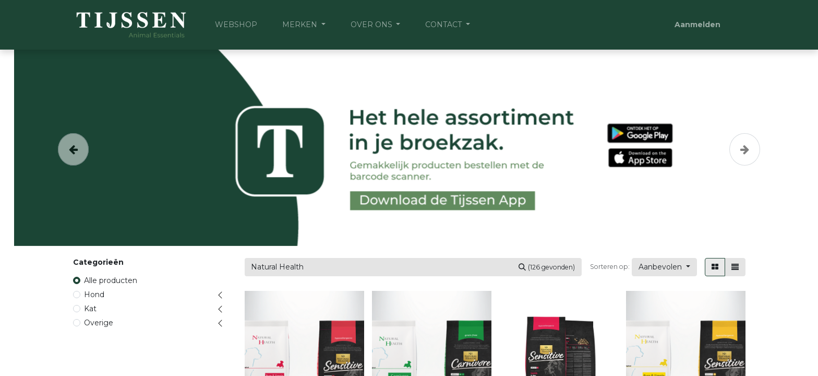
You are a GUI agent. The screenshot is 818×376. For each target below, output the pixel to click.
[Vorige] (73, 148)
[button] (664, 267)
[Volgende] (744, 148)
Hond (94, 294)
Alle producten (110, 280)
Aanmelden (697, 24)
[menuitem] (236, 24)
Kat (90, 308)
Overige (98, 322)
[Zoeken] (547, 267)
